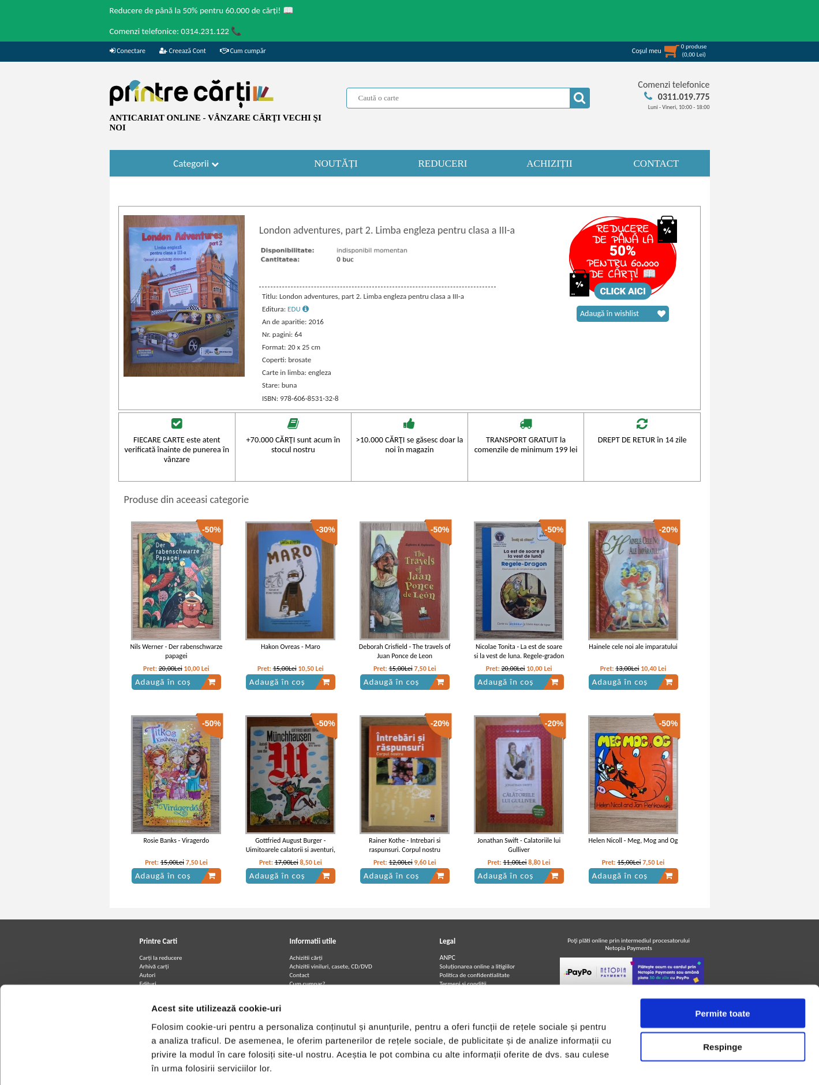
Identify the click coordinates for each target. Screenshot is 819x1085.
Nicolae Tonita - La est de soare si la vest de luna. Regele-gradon (519, 651)
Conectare (127, 51)
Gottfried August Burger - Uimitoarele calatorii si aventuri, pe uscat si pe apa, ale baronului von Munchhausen (290, 854)
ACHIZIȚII (549, 163)
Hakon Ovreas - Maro (290, 647)
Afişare (577, 1062)
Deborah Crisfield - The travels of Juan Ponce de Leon (405, 651)
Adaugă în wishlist (622, 314)
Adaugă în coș (175, 682)
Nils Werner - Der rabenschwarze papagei (176, 651)
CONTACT (656, 163)
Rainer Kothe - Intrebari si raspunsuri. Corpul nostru (404, 845)
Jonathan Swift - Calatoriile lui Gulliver (518, 845)
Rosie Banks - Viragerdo (177, 840)
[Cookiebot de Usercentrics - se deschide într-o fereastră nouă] (74, 1062)
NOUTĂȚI (336, 163)
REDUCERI (443, 163)
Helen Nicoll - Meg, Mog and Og (633, 840)
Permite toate (722, 961)
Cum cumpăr (243, 51)
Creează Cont (182, 51)
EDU (298, 309)
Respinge (722, 995)
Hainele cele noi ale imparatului (633, 647)
